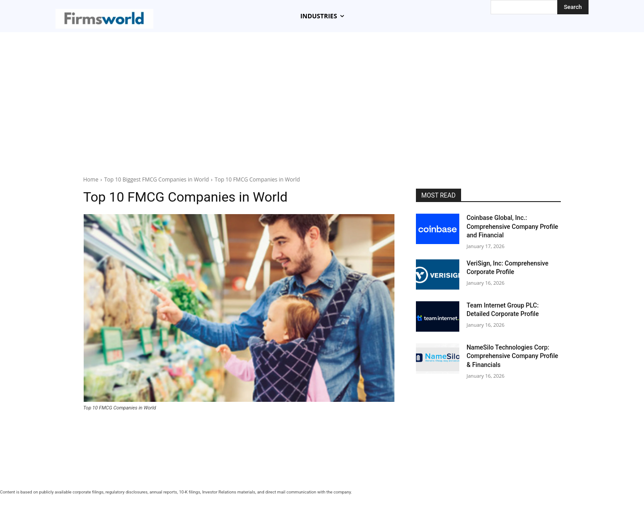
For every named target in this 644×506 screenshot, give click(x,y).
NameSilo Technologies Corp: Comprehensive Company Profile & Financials (512, 356)
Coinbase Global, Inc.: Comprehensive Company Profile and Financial (512, 226)
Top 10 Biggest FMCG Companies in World (156, 179)
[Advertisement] (322, 99)
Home (90, 179)
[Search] (573, 7)
